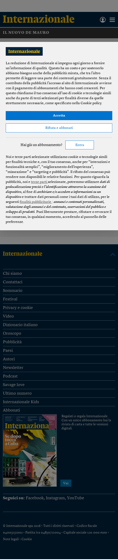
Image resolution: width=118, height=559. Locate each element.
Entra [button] (79, 145)
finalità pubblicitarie (36, 202)
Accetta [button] (59, 116)
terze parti (39, 182)
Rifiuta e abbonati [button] (59, 128)
